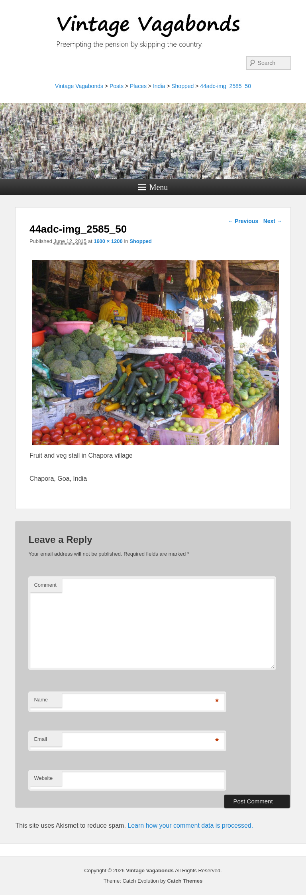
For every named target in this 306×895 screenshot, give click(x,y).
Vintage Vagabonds (79, 86)
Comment (45, 585)
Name (41, 700)
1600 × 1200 (108, 241)
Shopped (182, 86)
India (159, 86)
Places (138, 86)
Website (43, 778)
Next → (272, 221)
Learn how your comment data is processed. (190, 825)
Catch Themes (184, 881)
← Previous (243, 221)
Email (40, 739)
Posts (117, 86)
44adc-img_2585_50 (225, 86)
